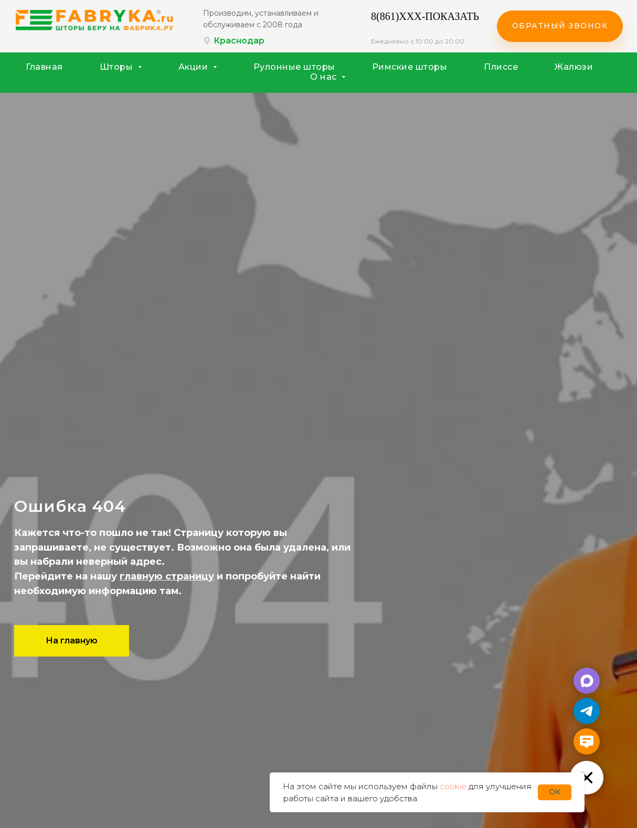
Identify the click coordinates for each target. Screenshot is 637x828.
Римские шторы (410, 67)
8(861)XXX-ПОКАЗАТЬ (425, 16)
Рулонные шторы (294, 67)
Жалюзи (574, 67)
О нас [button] (324, 77)
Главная (44, 67)
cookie (453, 786)
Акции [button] (194, 67)
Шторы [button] (117, 67)
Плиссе (501, 67)
